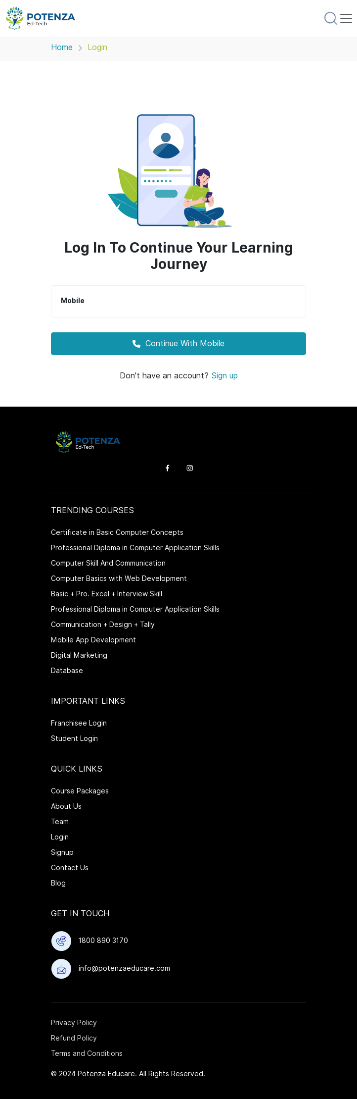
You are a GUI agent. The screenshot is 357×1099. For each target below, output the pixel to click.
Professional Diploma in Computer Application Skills (135, 548)
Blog (58, 883)
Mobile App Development (93, 640)
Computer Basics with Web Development (119, 578)
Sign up (224, 375)
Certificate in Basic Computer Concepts (117, 532)
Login (60, 837)
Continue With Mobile (178, 343)
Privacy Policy (74, 1023)
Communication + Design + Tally (103, 624)
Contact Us (70, 868)
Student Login (74, 738)
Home (62, 47)
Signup (62, 852)
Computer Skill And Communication (108, 563)
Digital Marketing (79, 655)
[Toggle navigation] (346, 18)
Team (60, 822)
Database (67, 671)
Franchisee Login (79, 723)
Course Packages (80, 791)
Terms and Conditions (87, 1053)
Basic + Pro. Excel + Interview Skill (106, 594)
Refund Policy (74, 1038)
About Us (66, 806)
